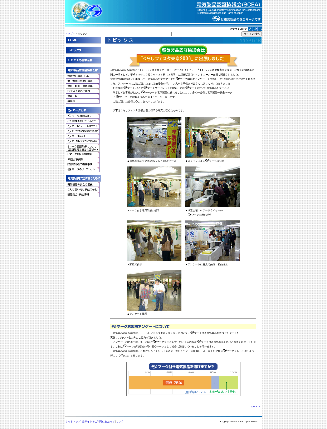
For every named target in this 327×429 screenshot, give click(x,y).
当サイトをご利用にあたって (98, 421)
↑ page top (256, 406)
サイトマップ (72, 421)
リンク (120, 421)
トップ (69, 33)
